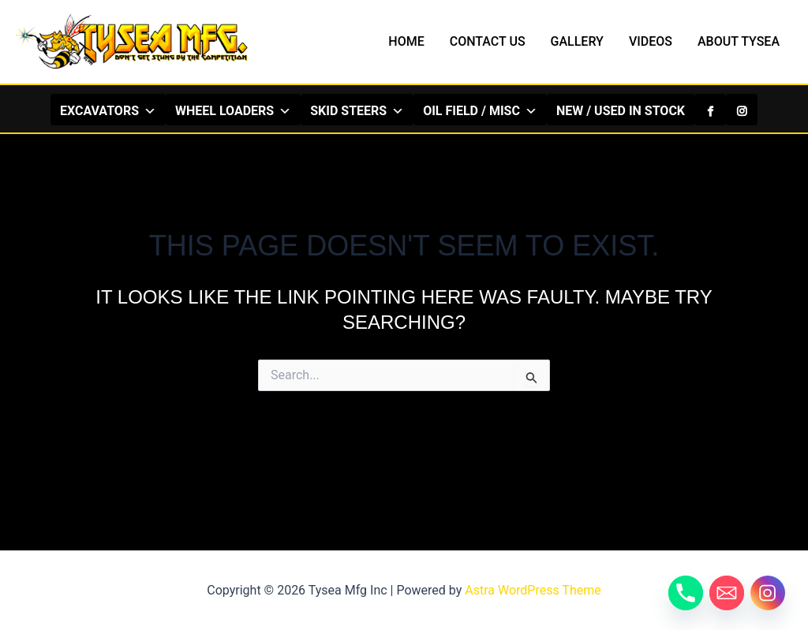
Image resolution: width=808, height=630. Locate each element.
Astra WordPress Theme (532, 590)
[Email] (726, 593)
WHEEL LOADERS (233, 110)
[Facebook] (710, 109)
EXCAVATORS (108, 110)
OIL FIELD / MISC (480, 110)
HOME (406, 41)
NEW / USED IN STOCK (620, 110)
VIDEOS (650, 41)
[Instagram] (742, 109)
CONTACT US (488, 41)
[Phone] (685, 593)
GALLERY (577, 41)
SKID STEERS (357, 110)
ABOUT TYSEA (739, 41)
